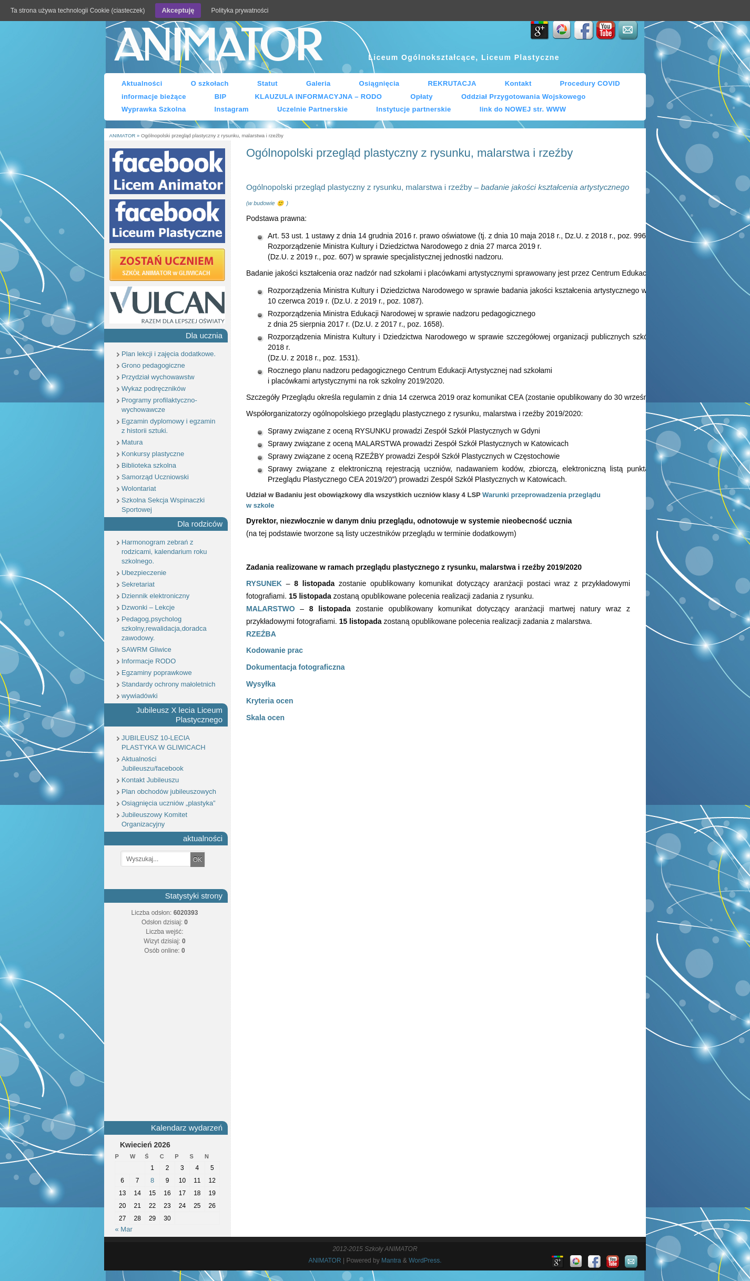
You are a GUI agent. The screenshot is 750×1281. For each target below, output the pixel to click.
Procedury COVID (590, 83)
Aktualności (142, 83)
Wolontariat (138, 488)
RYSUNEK (264, 583)
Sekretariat (138, 584)
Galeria (318, 83)
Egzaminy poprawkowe (156, 673)
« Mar (124, 1229)
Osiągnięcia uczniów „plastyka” (168, 803)
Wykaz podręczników (153, 388)
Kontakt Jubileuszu (150, 780)
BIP (221, 96)
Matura (132, 442)
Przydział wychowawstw (158, 377)
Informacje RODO (148, 661)
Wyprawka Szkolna (153, 109)
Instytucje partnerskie (413, 109)
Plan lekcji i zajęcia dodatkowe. (168, 354)
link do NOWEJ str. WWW (523, 109)
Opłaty (421, 96)
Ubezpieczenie (143, 573)
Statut (267, 83)
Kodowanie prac (274, 650)
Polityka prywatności (240, 10)
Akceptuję (177, 10)
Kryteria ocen (269, 701)
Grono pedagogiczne (153, 365)
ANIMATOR (218, 47)
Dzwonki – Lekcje (148, 607)
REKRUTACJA (452, 83)
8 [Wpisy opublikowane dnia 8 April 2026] (152, 1180)
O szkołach (210, 83)
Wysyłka (261, 684)
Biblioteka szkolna (148, 465)
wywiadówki (139, 696)
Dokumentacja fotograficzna (295, 667)
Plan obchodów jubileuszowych (168, 791)
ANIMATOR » (125, 135)
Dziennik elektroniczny (155, 596)
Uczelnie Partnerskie (312, 109)
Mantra (391, 1260)
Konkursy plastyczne (152, 454)
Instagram (232, 109)
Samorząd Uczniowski (155, 477)
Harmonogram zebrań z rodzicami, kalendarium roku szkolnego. (164, 551)
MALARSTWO (270, 608)
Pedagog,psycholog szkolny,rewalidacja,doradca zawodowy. (164, 628)
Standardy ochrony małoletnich (168, 684)
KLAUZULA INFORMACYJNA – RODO (318, 96)
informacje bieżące (153, 96)
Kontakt (518, 83)
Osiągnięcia (379, 83)
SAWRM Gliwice (146, 649)
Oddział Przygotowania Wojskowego (523, 96)
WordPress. (425, 1260)
